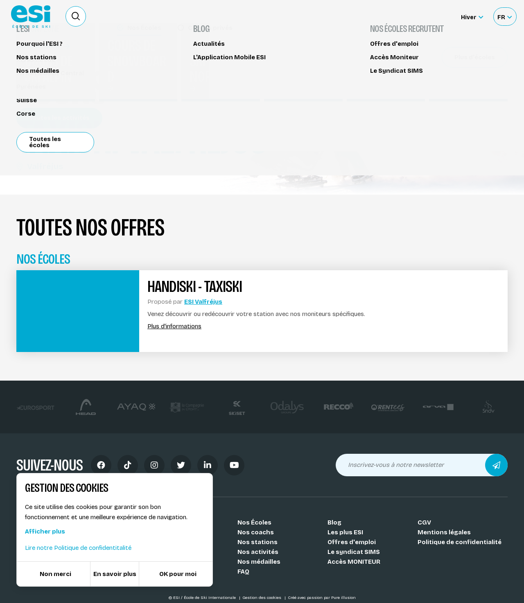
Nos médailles (258, 561)
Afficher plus (45, 531)
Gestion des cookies (262, 597)
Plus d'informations (174, 326)
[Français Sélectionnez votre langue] (504, 16)
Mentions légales (444, 532)
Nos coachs (255, 532)
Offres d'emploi (352, 542)
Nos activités (257, 552)
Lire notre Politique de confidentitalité (78, 547)
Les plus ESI (345, 532)
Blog (334, 522)
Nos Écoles (254, 522)
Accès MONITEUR (354, 561)
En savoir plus (114, 574)
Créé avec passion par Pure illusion (322, 597)
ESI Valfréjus (203, 301)
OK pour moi (177, 574)
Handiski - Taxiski (47, 56)
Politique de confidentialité (459, 542)
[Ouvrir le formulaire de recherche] (76, 16)
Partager (446, 95)
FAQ (243, 571)
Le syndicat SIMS (354, 552)
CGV (424, 522)
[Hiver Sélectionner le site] (472, 16)
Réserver (446, 71)
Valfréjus (39, 166)
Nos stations (257, 542)
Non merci (55, 574)
